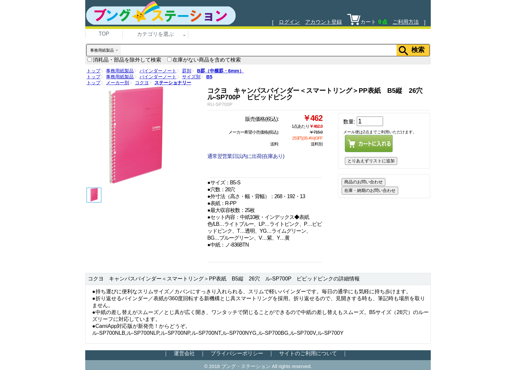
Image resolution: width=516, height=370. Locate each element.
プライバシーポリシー (237, 353)
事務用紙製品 (120, 70)
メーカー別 (117, 82)
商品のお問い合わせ (363, 181)
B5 (209, 76)
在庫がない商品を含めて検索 (204, 60)
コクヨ (142, 82)
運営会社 (184, 353)
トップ (93, 70)
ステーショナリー (172, 82)
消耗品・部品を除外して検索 (124, 60)
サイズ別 (191, 76)
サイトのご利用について (308, 353)
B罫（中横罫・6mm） (220, 70)
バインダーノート (158, 70)
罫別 (186, 70)
